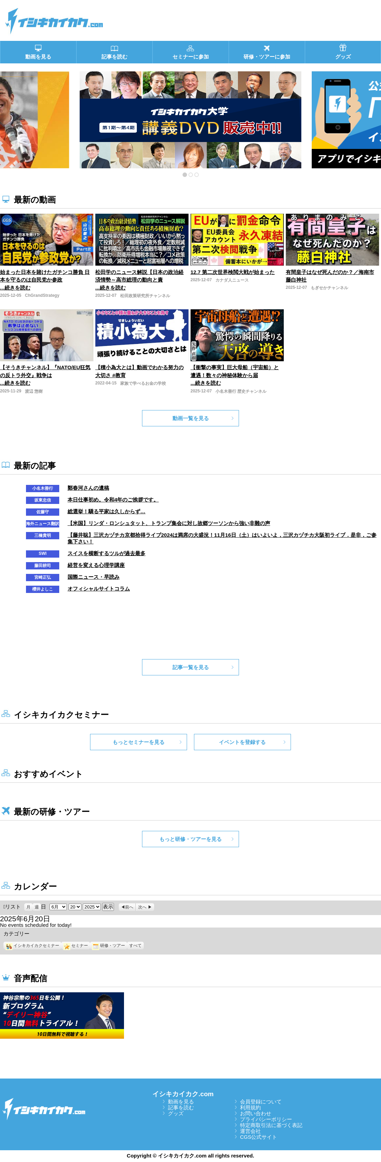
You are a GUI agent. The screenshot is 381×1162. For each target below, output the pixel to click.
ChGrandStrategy (42, 295)
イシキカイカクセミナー (32, 945)
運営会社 (250, 1131)
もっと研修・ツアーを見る (190, 839)
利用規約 (250, 1107)
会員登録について (261, 1102)
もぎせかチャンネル (329, 287)
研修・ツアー (108, 945)
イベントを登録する (242, 742)
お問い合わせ (255, 1113)
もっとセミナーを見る (139, 742)
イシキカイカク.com (183, 1094)
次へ (142, 907)
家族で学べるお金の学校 (143, 383)
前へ (129, 907)
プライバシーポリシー (266, 1119)
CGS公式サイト (258, 1137)
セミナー (75, 945)
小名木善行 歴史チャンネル (240, 391)
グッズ (176, 1113)
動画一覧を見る (190, 418)
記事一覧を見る (190, 667)
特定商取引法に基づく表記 (271, 1125)
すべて (135, 945)
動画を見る (181, 1102)
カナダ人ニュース (232, 280)
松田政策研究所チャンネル (145, 295)
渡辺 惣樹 (34, 391)
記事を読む (181, 1107)
